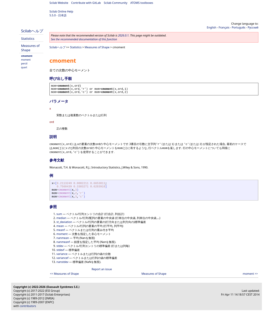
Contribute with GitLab (86, 3)
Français (224, 27)
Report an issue (102, 269)
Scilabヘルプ (32, 30)
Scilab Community (115, 3)
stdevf (60, 250)
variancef (62, 258)
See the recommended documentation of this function (84, 39)
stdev (59, 246)
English (211, 27)
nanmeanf (63, 242)
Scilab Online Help (61, 11)
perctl (24, 63)
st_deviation (64, 222)
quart (24, 67)
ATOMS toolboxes (141, 3)
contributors (28, 306)
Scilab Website (58, 3)
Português (238, 27)
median (61, 218)
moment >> (250, 274)
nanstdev (62, 262)
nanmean (62, 238)
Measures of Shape (30, 47)
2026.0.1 (123, 35)
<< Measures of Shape (64, 274)
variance (61, 254)
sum (59, 214)
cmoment (26, 55)
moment (26, 59)
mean (60, 226)
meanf (60, 230)
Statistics (27, 38)
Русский (253, 27)
